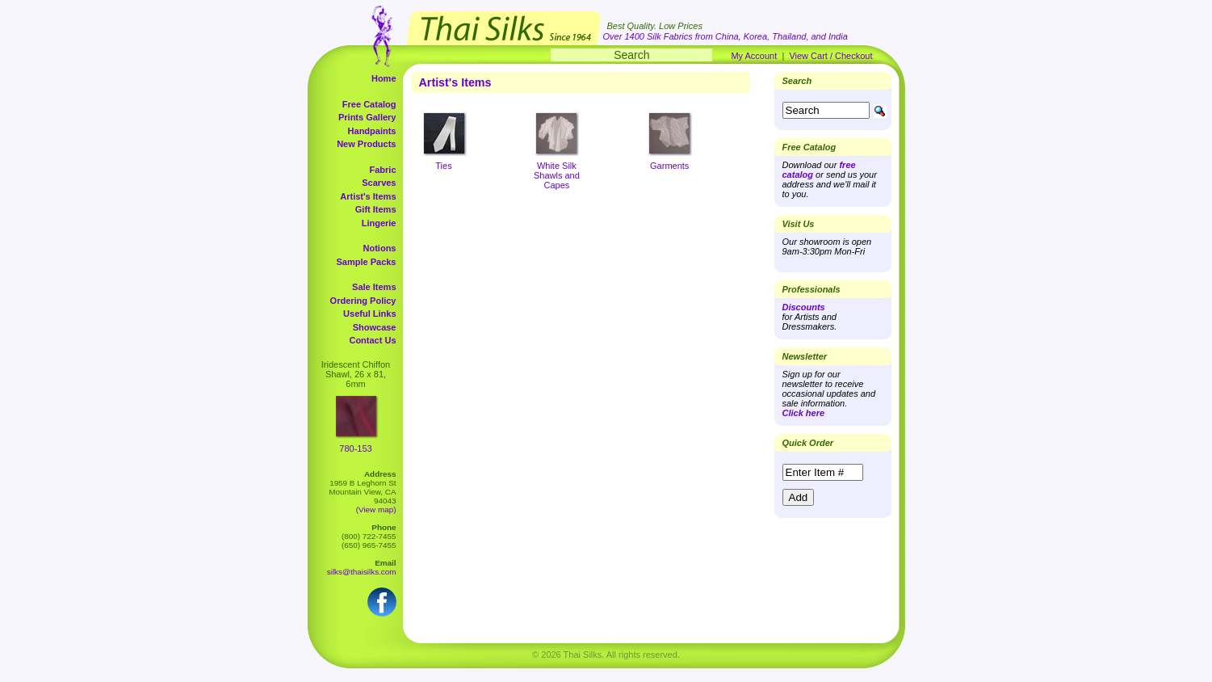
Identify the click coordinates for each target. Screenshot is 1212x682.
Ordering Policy (363, 300)
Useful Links (369, 313)
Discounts (803, 307)
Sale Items (374, 287)
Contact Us (372, 340)
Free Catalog (369, 104)
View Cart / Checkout (830, 56)
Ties (443, 165)
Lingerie (379, 223)
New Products (366, 144)
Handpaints (372, 131)
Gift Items (375, 209)
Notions (379, 248)
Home (383, 78)
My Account (754, 56)
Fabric (382, 170)
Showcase (374, 327)
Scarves (379, 182)
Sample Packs (366, 262)
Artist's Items (368, 196)
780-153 (355, 448)
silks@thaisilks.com (361, 571)
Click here (803, 413)
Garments (669, 165)
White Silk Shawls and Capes (557, 175)
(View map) (376, 509)
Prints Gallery (367, 117)
